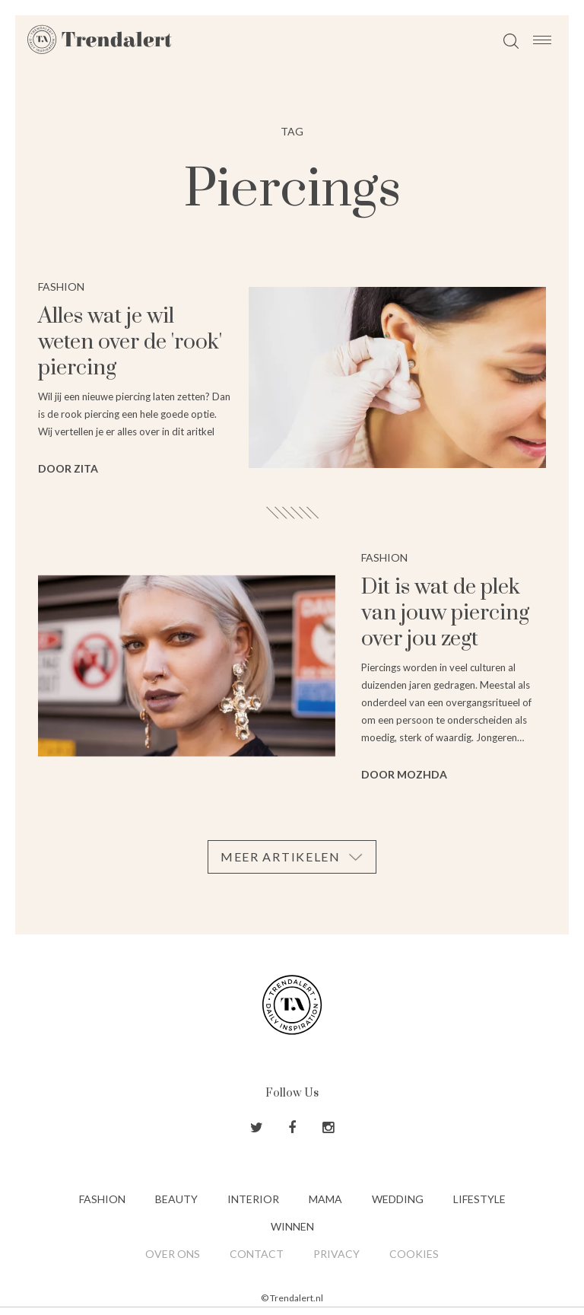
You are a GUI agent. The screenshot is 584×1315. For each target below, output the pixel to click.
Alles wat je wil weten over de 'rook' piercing (130, 342)
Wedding (398, 1198)
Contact (257, 1253)
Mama (325, 1198)
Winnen (292, 1226)
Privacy (336, 1253)
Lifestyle (479, 1198)
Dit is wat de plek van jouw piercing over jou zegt (445, 613)
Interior (253, 1198)
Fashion (102, 1198)
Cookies (414, 1253)
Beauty (176, 1198)
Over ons (172, 1253)
